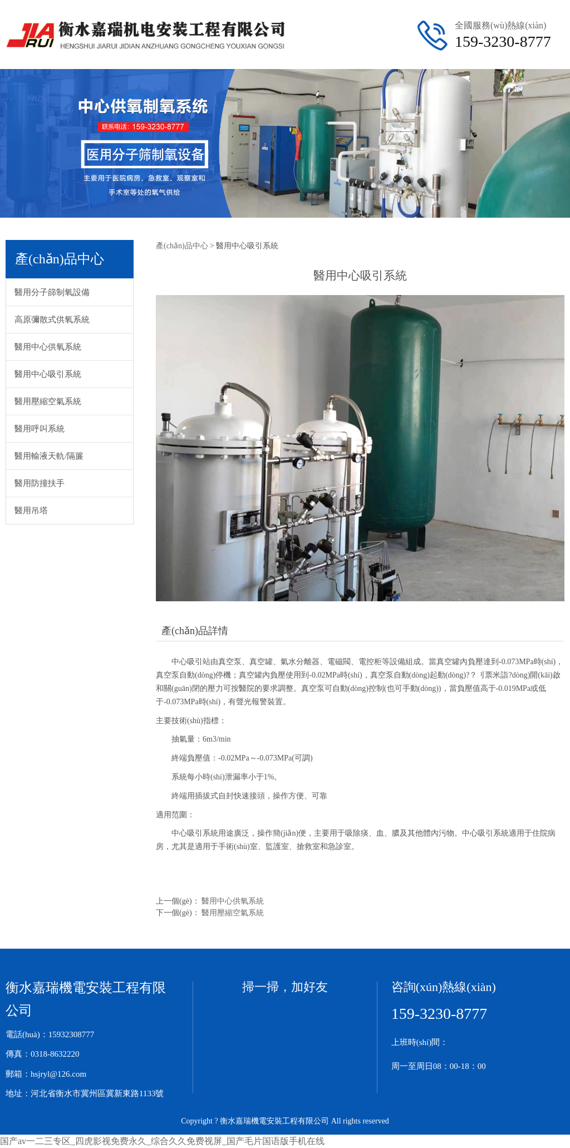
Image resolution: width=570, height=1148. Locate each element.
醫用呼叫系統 (39, 428)
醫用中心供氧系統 (47, 346)
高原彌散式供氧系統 (52, 319)
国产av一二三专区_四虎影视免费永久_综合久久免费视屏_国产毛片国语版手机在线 (162, 1141)
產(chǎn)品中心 (182, 246)
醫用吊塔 (31, 510)
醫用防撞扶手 (39, 483)
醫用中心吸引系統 (47, 374)
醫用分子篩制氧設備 (52, 292)
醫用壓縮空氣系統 (47, 401)
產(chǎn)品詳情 (194, 630)
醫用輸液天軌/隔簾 (48, 456)
